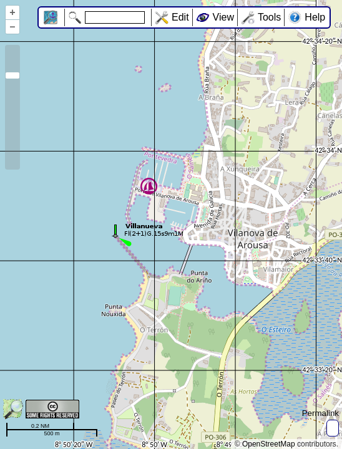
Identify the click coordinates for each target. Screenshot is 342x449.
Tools (269, 17)
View (223, 17)
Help (315, 17)
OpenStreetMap (268, 444)
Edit (180, 17)
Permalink (320, 413)
